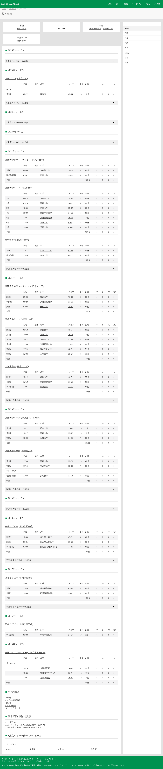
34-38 (70, 213)
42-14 (70, 339)
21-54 (70, 476)
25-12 (70, 208)
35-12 (70, 433)
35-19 (70, 307)
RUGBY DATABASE (10, 4)
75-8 (70, 330)
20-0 (70, 673)
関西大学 (44, 203)
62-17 (70, 250)
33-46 (70, 593)
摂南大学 (44, 175)
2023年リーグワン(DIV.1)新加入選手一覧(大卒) (25, 725)
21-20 (70, 302)
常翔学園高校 (95, 28)
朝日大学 (44, 377)
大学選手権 (10, 240)
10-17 (70, 668)
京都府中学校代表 (48, 673)
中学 (126, 58)
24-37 (70, 635)
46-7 (70, 377)
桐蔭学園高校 (46, 635)
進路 (126, 4)
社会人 (127, 53)
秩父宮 (94, 749)
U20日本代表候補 (12, 700)
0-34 (70, 222)
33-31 (70, 461)
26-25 (70, 203)
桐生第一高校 (46, 537)
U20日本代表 (10, 705)
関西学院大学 (46, 213)
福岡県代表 (45, 678)
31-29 (70, 382)
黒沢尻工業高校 (47, 542)
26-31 (70, 218)
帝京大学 (44, 255)
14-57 (70, 170)
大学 (118, 4)
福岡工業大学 (46, 250)
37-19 (70, 428)
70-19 (70, 297)
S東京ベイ (12, 9)
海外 (126, 48)
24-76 (70, 387)
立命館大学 (45, 170)
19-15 (70, 678)
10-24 (70, 335)
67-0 (70, 537)
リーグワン (137, 4)
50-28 (70, 542)
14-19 (70, 547)
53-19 (70, 466)
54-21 (70, 438)
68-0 (70, 349)
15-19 (70, 198)
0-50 (70, 255)
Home (4, 9)
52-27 (70, 175)
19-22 (70, 344)
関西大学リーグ (12, 188)
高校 (110, 4)
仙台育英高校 (46, 588)
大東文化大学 (46, 382)
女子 (126, 63)
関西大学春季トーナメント (18, 160)
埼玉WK (61, 749)
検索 (148, 4)
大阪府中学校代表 (36, 652)
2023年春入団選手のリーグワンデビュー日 (23, 727)
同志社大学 (108, 28)
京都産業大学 (46, 218)
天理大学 (44, 227)
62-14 (70, 94)
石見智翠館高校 (47, 593)
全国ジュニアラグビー (16, 652)
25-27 (70, 354)
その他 (157, 4)
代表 (126, 43)
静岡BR (43, 94)
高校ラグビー (11, 526)
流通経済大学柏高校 (48, 547)
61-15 (70, 588)
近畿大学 (44, 222)
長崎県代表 (45, 668)
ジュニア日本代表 (12, 708)
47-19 (70, 227)
